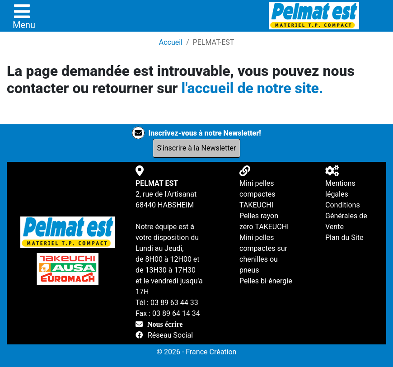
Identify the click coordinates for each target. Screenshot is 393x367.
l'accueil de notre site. (252, 88)
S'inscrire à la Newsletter (196, 148)
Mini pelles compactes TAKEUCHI (257, 194)
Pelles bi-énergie (265, 281)
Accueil (170, 42)
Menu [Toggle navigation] (24, 16)
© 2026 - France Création (197, 352)
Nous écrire (164, 324)
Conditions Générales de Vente (346, 216)
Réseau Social (170, 335)
